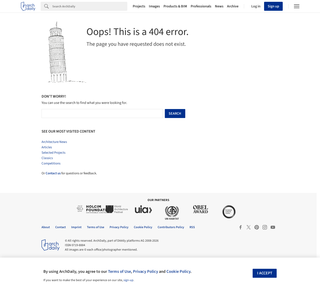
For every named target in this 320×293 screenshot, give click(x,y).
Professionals (201, 6)
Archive (232, 6)
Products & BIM (175, 6)
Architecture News (54, 142)
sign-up (128, 280)
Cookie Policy (178, 271)
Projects (139, 6)
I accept (264, 273)
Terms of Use (119, 271)
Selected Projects (53, 152)
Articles (47, 147)
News (219, 6)
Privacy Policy (145, 271)
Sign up (273, 6)
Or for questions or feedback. (69, 173)
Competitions (51, 163)
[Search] (89, 6)
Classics (47, 158)
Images (154, 6)
